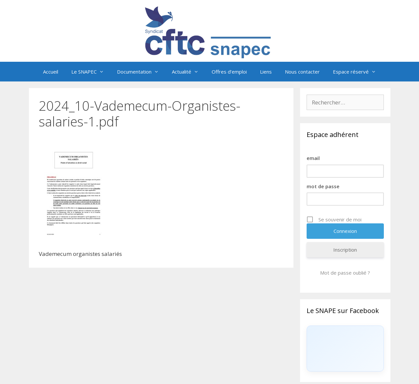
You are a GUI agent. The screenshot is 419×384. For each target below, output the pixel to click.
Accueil (50, 71)
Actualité (188, 71)
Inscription (345, 249)
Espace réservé (358, 71)
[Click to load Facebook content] (345, 349)
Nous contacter (302, 71)
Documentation (141, 71)
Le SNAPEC (90, 71)
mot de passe (323, 186)
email (313, 158)
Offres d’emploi (229, 71)
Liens (266, 71)
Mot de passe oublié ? (345, 272)
